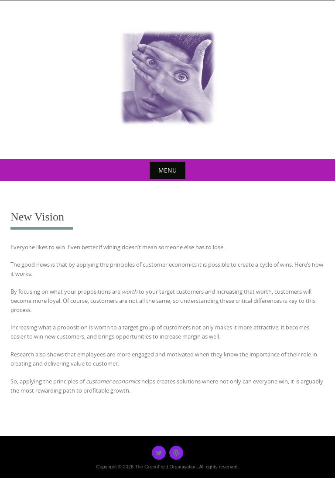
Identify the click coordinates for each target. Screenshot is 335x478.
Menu (167, 170)
